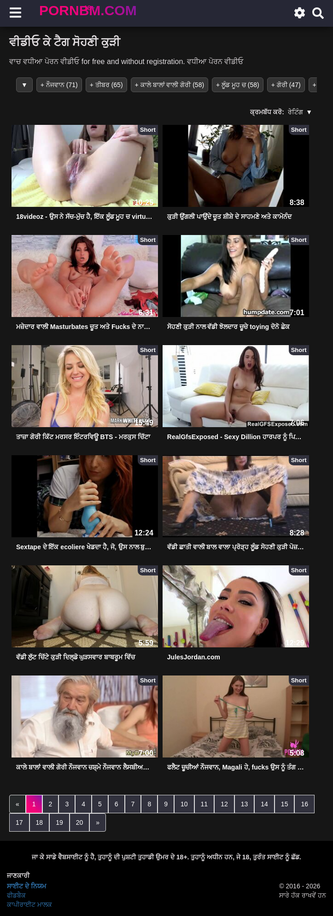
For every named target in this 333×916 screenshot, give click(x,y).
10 (184, 804)
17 (19, 822)
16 (304, 804)
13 (244, 804)
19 (59, 822)
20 (79, 822)
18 (39, 822)
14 (264, 804)
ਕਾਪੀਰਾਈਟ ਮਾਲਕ (29, 904)
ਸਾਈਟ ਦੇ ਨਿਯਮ (26, 886)
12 (224, 804)
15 (284, 804)
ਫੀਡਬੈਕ (16, 895)
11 (204, 804)
